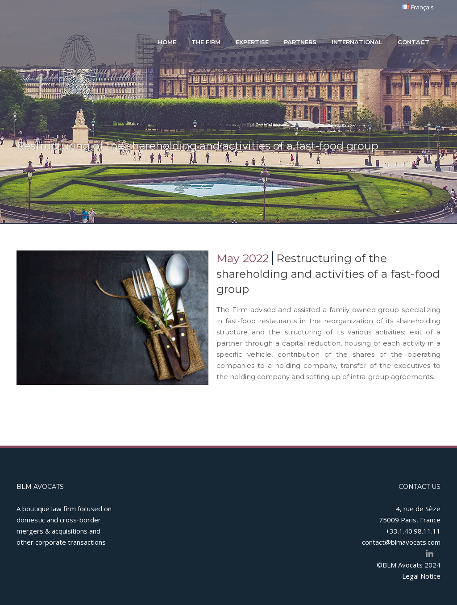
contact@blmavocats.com (401, 542)
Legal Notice (421, 576)
